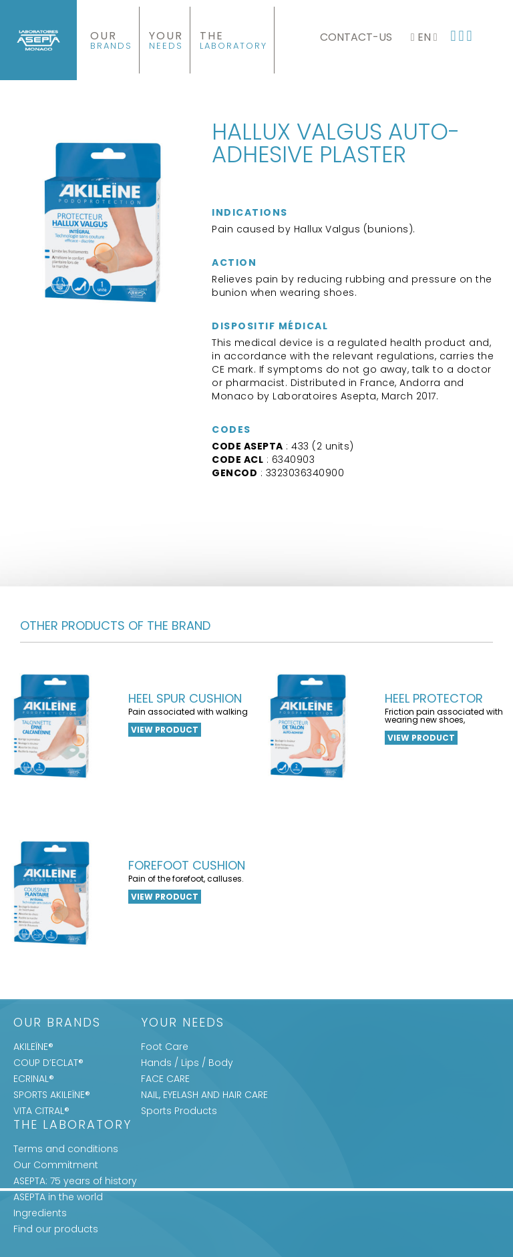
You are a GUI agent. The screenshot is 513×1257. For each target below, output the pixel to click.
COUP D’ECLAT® (48, 1062)
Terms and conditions (65, 1148)
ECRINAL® (33, 1078)
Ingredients (40, 1213)
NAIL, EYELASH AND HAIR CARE (204, 1094)
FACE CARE (165, 1078)
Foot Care (164, 1046)
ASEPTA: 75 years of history (75, 1181)
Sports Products (179, 1110)
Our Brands (57, 1024)
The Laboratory (72, 1126)
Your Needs (182, 1024)
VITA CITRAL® (41, 1110)
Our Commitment (55, 1165)
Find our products (55, 1229)
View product (164, 729)
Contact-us (356, 37)
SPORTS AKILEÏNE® (51, 1094)
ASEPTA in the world (58, 1197)
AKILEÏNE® (33, 1046)
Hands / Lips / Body (187, 1062)
